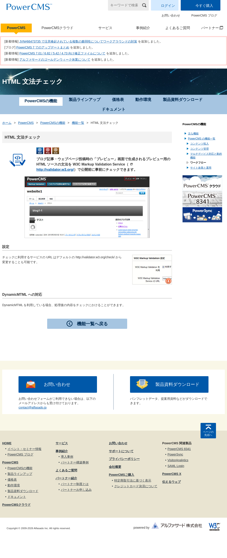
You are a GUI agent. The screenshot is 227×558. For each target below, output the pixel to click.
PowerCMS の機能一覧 (201, 138)
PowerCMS (16, 28)
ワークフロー (198, 162)
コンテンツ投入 (199, 143)
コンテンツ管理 (199, 148)
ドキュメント (113, 109)
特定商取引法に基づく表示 (132, 480)
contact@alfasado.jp (33, 407)
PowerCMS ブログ (204, 15)
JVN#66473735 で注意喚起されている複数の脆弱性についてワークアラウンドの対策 (78, 41)
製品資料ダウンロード (183, 99)
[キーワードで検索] (125, 5)
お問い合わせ (171, 15)
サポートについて (121, 451)
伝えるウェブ (171, 482)
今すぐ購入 (204, 5)
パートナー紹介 (66, 478)
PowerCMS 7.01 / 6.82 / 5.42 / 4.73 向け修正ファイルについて (62, 53)
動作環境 (143, 99)
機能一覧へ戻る (92, 323)
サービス (105, 28)
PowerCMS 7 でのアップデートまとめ (42, 47)
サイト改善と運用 (200, 167)
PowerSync (175, 454)
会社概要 (115, 467)
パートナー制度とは (75, 484)
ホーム (6, 123)
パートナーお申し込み (76, 489)
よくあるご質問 (177, 28)
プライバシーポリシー (124, 459)
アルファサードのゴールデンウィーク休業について (54, 59)
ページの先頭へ (208, 433)
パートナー (210, 28)
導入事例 (67, 456)
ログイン (168, 5)
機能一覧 (78, 123)
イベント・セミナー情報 (24, 449)
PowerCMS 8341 (179, 449)
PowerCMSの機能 (52, 123)
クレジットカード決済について (135, 486)
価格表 (118, 99)
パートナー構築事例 (75, 462)
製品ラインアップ (84, 99)
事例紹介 (143, 28)
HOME (6, 443)
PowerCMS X (171, 474)
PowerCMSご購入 (121, 474)
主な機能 (193, 133)
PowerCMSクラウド (57, 28)
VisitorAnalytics (177, 460)
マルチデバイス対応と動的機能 (206, 155)
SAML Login (175, 466)
